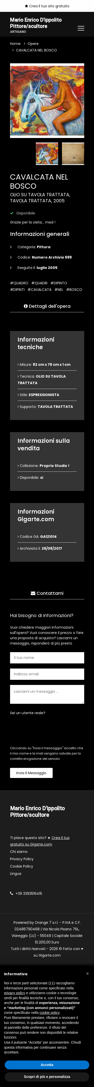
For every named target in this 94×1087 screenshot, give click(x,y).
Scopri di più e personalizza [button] (47, 1077)
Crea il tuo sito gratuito (47, 6)
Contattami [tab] (47, 594)
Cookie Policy (21, 866)
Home (15, 44)
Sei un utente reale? (27, 713)
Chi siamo (19, 852)
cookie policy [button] (50, 1013)
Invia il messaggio (31, 773)
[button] (87, 973)
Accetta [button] (47, 1065)
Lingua (15, 874)
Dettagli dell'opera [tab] (47, 306)
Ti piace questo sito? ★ (40, 841)
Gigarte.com (50, 955)
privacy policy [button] (14, 993)
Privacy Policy (22, 859)
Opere (33, 44)
